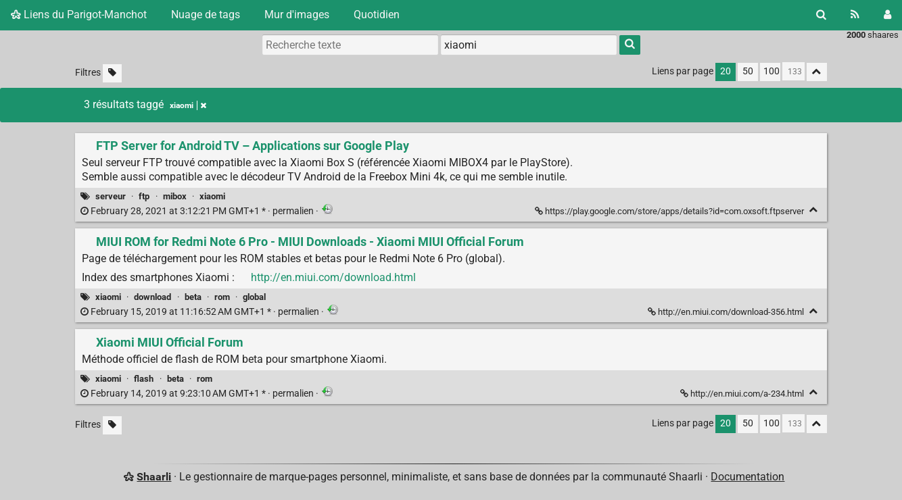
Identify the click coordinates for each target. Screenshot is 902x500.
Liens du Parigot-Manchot (79, 14)
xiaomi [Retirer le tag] (188, 105)
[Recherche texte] (350, 44)
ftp (144, 196)
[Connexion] (887, 15)
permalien (198, 211)
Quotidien (377, 14)
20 (725, 71)
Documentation (747, 476)
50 (747, 71)
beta (193, 297)
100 (771, 71)
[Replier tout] (817, 72)
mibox (175, 196)
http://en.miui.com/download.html (333, 277)
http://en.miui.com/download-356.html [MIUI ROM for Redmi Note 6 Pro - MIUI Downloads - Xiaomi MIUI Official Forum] (727, 312)
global (254, 297)
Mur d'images (296, 14)
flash (143, 379)
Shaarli (154, 476)
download (152, 297)
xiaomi (212, 196)
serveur (110, 196)
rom (222, 297)
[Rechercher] (821, 15)
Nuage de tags (205, 14)
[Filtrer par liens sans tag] (112, 73)
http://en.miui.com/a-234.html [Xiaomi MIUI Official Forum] (743, 394)
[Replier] (814, 209)
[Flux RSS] (855, 15)
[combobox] (529, 44)
